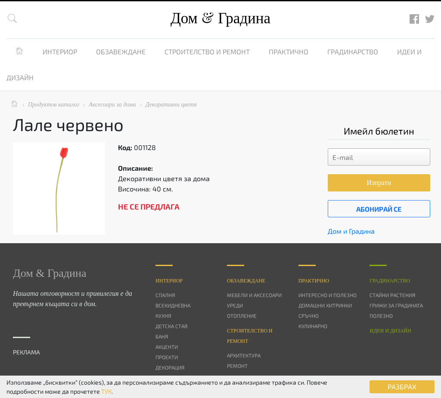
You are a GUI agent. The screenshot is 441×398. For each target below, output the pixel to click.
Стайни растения (392, 295)
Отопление (242, 316)
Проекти (166, 357)
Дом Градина (220, 18)
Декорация (169, 367)
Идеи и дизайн (390, 331)
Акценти (166, 347)
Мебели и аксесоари (254, 295)
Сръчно (308, 316)
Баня (161, 336)
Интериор (60, 51)
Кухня (163, 316)
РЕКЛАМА (26, 352)
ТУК (106, 391)
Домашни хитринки (325, 305)
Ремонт (237, 366)
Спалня (165, 295)
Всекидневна (172, 305)
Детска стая (171, 326)
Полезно (381, 316)
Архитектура (244, 355)
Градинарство (352, 51)
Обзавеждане (121, 51)
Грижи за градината (396, 305)
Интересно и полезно (327, 295)
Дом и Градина (351, 231)
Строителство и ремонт (207, 51)
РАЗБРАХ (402, 386)
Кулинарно (312, 326)
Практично (288, 51)
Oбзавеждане (246, 281)
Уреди (235, 305)
